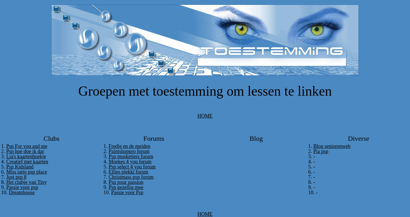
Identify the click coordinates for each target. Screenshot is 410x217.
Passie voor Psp (127, 192)
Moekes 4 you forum (130, 161)
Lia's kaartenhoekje (26, 156)
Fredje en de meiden (129, 146)
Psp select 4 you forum (132, 167)
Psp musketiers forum (131, 156)
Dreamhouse (22, 192)
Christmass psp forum (131, 177)
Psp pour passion (126, 182)
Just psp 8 (16, 177)
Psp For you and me (26, 146)
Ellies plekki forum (128, 172)
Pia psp (321, 151)
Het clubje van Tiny (26, 182)
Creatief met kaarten (27, 161)
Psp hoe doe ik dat (25, 151)
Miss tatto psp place (26, 172)
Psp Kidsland (20, 167)
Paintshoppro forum (129, 151)
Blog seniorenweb (331, 146)
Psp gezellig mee (126, 187)
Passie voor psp (22, 187)
